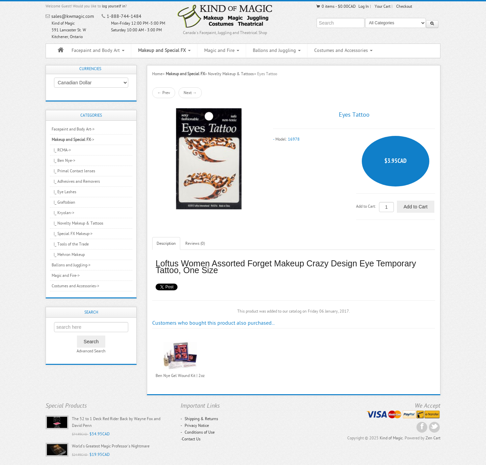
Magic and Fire (221, 50)
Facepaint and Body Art (98, 50)
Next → (190, 92)
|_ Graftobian (63, 202)
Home (157, 73)
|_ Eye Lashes (64, 192)
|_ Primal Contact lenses (73, 171)
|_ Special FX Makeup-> (72, 233)
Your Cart (382, 6)
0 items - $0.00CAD (336, 6)
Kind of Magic (391, 438)
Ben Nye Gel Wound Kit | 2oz (180, 375)
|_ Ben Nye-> (63, 160)
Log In (363, 6)
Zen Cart (433, 438)
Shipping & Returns (199, 418)
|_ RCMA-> (61, 150)
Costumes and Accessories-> (75, 286)
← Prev (163, 92)
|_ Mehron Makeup (68, 254)
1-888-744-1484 (124, 16)
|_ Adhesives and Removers (76, 181)
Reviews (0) (195, 243)
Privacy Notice (195, 425)
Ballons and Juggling (277, 50)
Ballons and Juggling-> (71, 265)
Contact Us (191, 439)
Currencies (90, 68)
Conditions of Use (198, 432)
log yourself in (113, 6)
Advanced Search (91, 351)
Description (166, 243)
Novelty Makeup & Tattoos (231, 73)
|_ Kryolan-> (63, 212)
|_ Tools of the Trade (70, 244)
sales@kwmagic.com (72, 16)
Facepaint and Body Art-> (73, 129)
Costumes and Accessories (343, 50)
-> (73, 139)
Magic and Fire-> (66, 275)
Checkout (404, 6)
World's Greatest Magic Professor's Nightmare (111, 446)
